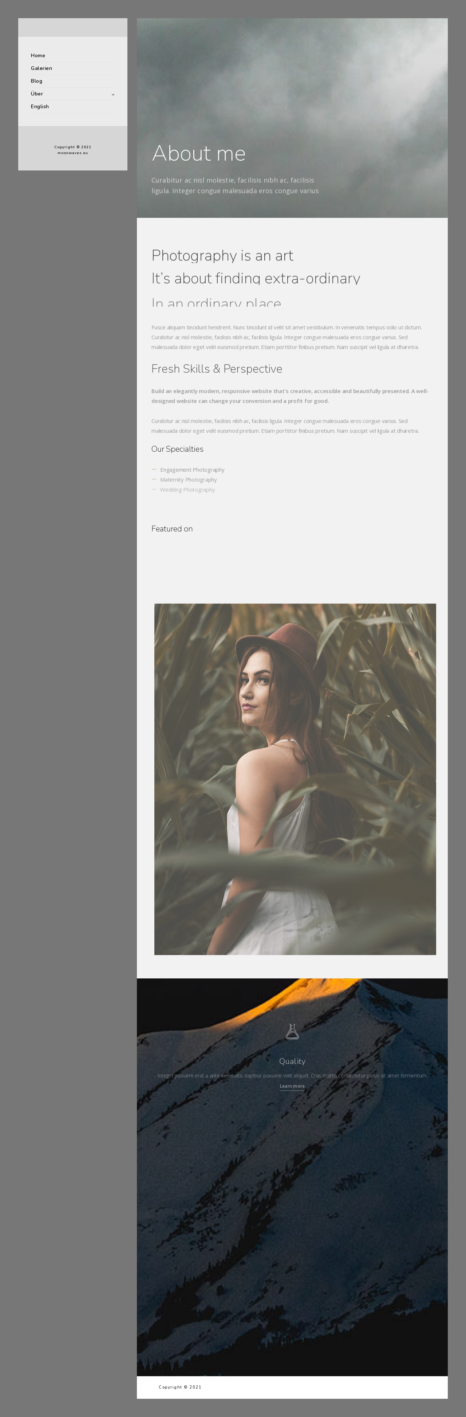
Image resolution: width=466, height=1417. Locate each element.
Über (37, 93)
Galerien (41, 68)
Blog (36, 81)
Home (38, 55)
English (40, 106)
